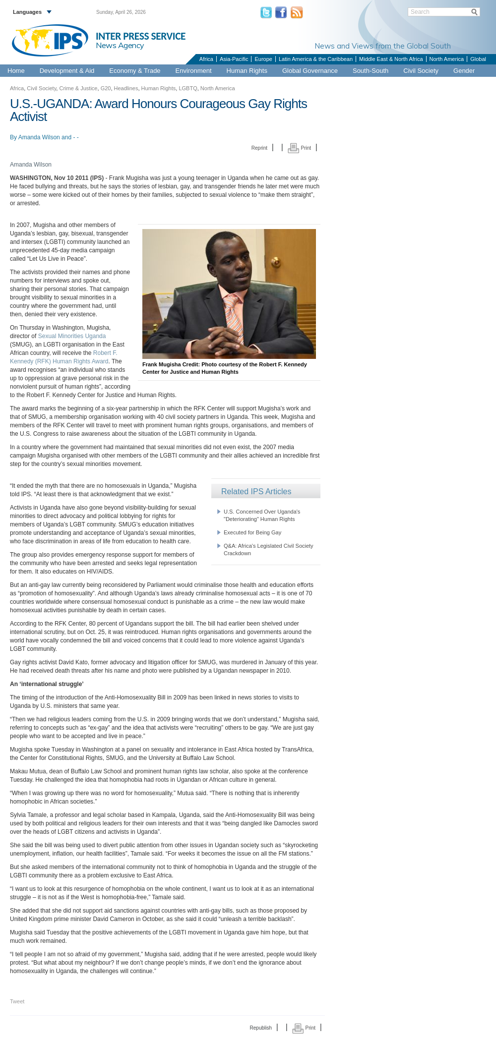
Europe (263, 59)
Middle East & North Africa (391, 59)
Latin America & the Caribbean (316, 59)
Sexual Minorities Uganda (72, 336)
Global (478, 59)
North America (447, 59)
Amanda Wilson (39, 137)
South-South (370, 70)
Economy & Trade (134, 70)
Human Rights (247, 70)
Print (299, 148)
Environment (194, 70)
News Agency (120, 45)
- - (75, 137)
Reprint (259, 148)
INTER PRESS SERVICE (141, 36)
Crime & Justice (78, 88)
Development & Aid (67, 70)
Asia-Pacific (234, 59)
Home (16, 70)
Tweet (17, 1001)
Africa (206, 59)
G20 (106, 88)
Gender (464, 70)
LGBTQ (188, 88)
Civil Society (420, 70)
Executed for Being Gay (252, 532)
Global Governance (310, 70)
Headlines (126, 88)
